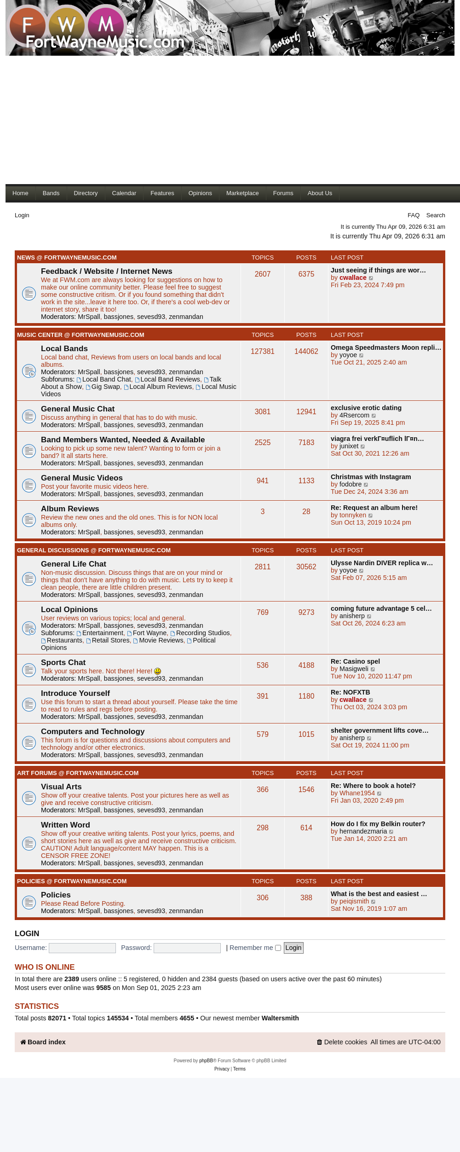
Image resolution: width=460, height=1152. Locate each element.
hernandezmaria (363, 831)
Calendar (124, 193)
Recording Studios (200, 633)
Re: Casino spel (355, 661)
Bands (51, 193)
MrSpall (89, 316)
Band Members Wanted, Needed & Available (123, 439)
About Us (320, 193)
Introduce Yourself (75, 693)
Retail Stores (108, 640)
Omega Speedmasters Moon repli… (386, 347)
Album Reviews (70, 508)
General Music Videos (82, 477)
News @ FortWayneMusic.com (67, 257)
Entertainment (99, 633)
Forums (283, 193)
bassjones (118, 316)
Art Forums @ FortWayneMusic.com (77, 773)
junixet (348, 446)
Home (20, 193)
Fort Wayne (147, 633)
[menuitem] (342, 1042)
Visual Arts (61, 786)
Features (162, 193)
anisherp (352, 615)
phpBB (206, 1060)
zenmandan (186, 316)
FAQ (414, 215)
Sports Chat (63, 662)
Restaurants (61, 640)
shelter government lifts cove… (380, 730)
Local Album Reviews (158, 386)
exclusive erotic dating (366, 407)
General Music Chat (78, 408)
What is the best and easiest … (379, 893)
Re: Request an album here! (374, 507)
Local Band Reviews (167, 379)
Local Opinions (69, 609)
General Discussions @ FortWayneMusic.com (94, 550)
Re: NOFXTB (350, 692)
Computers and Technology (93, 731)
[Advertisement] (162, 119)
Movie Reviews (158, 640)
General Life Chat (73, 563)
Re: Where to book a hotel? (373, 785)
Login (22, 215)
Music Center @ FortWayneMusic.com (80, 334)
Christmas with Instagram (371, 476)
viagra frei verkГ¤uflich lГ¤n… (377, 438)
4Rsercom (354, 415)
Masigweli (353, 668)
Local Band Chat (103, 379)
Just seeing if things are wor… (378, 270)
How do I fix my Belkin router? (378, 824)
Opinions (200, 193)
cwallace (353, 277)
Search (435, 215)
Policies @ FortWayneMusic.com (71, 881)
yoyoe (348, 355)
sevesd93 (151, 316)
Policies (56, 894)
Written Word (65, 824)
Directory (86, 193)
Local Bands (64, 348)
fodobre (350, 484)
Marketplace (242, 193)
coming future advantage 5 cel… (381, 608)
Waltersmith (280, 1018)
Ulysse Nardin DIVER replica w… (382, 563)
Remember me (255, 947)
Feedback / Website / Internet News (106, 271)
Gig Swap (103, 386)
